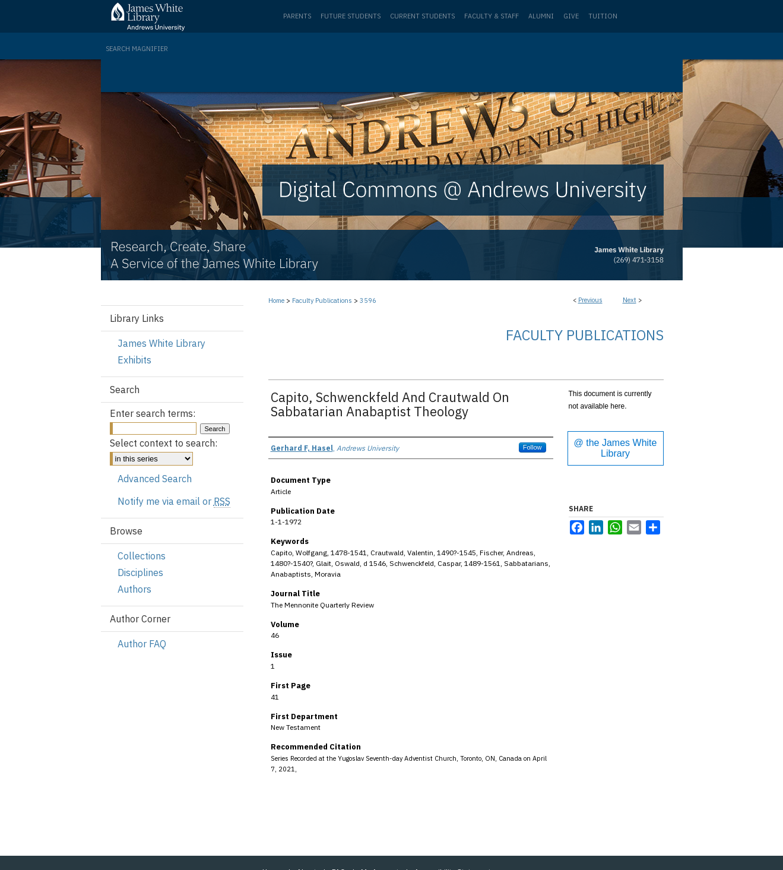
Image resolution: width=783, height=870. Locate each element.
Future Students (351, 16)
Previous (590, 300)
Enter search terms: (152, 413)
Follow (532, 447)
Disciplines (140, 572)
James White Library (161, 343)
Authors (134, 589)
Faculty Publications (322, 300)
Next (629, 300)
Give (571, 16)
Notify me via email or (174, 501)
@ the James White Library (615, 448)
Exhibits (134, 360)
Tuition (602, 16)
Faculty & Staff (491, 16)
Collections (142, 556)
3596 (368, 300)
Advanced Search (155, 479)
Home (276, 300)
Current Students (422, 16)
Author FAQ (142, 644)
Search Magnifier (137, 49)
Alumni (541, 16)
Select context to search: (163, 443)
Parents (297, 16)
